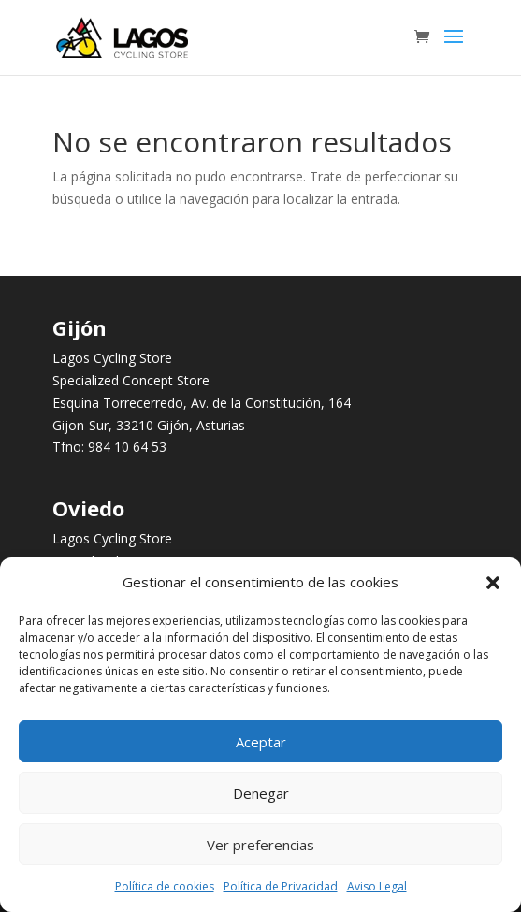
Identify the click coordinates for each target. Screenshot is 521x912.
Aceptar (261, 741)
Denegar (261, 793)
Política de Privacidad (281, 886)
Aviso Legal (377, 886)
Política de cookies (164, 886)
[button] (493, 582)
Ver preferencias (260, 844)
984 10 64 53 (127, 447)
